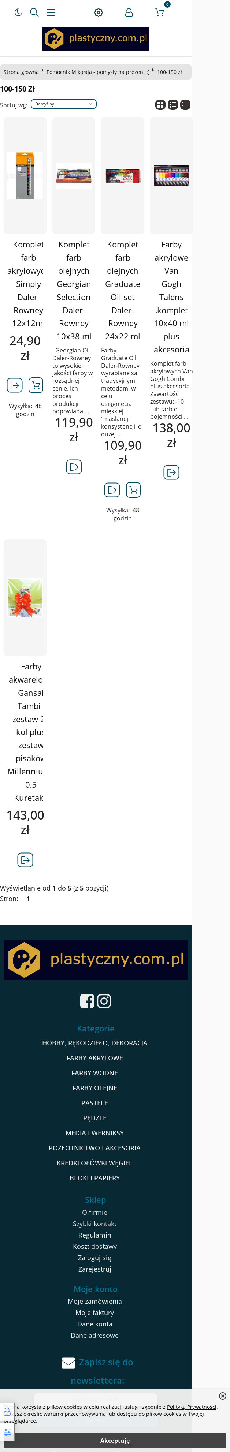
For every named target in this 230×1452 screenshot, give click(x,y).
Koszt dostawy (114, 1237)
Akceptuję (115, 1441)
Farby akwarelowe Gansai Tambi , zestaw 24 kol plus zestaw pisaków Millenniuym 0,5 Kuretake (33, 717)
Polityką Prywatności (191, 1406)
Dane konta (113, 1315)
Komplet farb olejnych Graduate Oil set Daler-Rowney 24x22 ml (143, 290)
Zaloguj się (114, 1248)
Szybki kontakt (114, 1214)
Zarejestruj (113, 1260)
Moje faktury (114, 1304)
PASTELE (114, 1094)
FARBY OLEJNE (114, 1079)
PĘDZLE (114, 1109)
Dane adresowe (114, 1326)
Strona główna (23, 71)
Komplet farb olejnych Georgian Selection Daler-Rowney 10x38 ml (87, 290)
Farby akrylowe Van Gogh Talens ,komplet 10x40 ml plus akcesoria (199, 290)
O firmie (114, 1203)
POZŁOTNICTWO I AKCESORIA (114, 1139)
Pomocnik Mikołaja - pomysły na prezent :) (100, 71)
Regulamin (113, 1226)
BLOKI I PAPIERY (114, 1169)
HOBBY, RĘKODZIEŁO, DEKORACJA (114, 1034)
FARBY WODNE (114, 1064)
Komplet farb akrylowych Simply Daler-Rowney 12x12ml (31, 284)
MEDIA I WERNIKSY (114, 1124)
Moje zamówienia (114, 1292)
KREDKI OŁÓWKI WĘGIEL (114, 1154)
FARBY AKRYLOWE (114, 1049)
